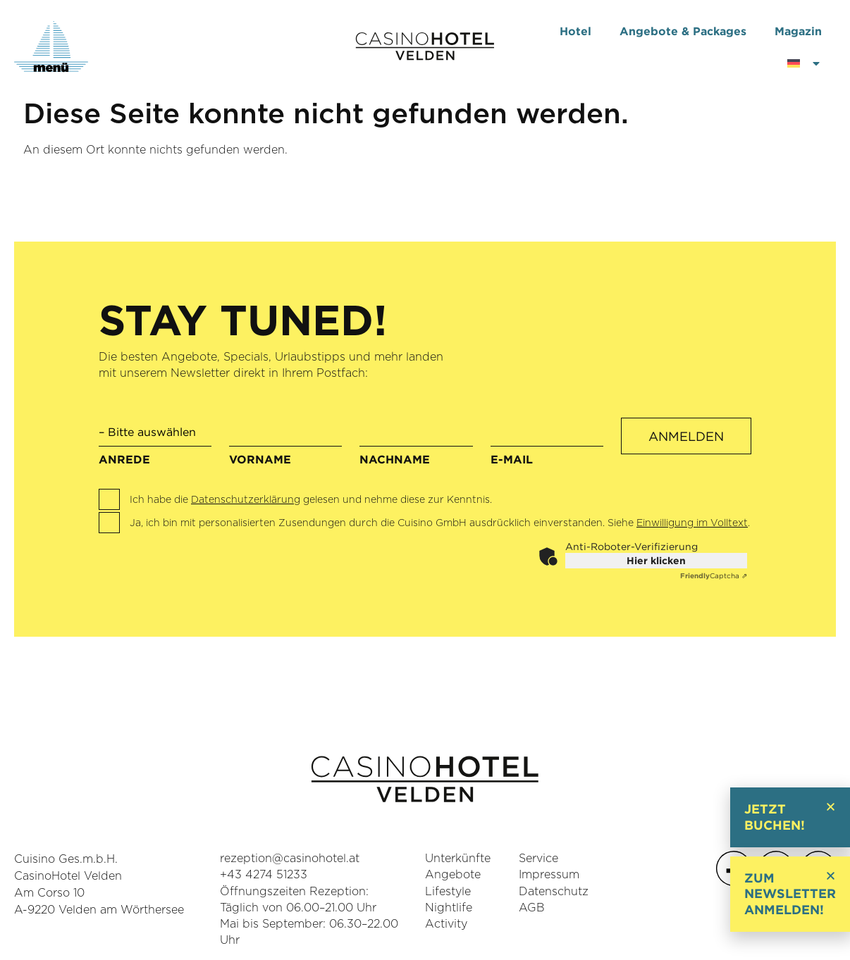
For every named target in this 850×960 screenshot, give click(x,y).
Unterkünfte (458, 858)
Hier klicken (656, 560)
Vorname (285, 445)
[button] (830, 807)
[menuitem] (804, 63)
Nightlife (448, 908)
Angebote (453, 874)
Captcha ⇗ (713, 576)
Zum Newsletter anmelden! (790, 894)
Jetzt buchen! (774, 817)
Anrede (155, 441)
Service (538, 858)
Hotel (575, 31)
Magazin (798, 31)
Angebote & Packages (683, 31)
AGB (532, 908)
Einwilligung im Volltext (692, 523)
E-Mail (547, 445)
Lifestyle (448, 891)
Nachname (415, 445)
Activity (446, 924)
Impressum (549, 874)
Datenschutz (554, 891)
